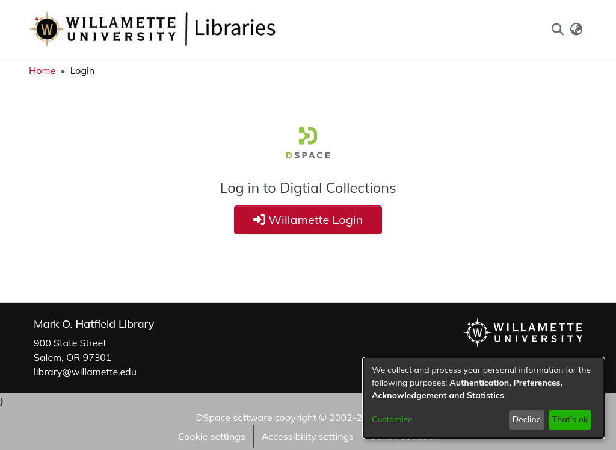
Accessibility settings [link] (308, 436)
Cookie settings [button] (211, 436)
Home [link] (42, 70)
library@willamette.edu (85, 372)
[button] (557, 29)
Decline (527, 419)
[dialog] (483, 398)
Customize (392, 419)
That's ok (570, 419)
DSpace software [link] (234, 417)
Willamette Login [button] (308, 219)
